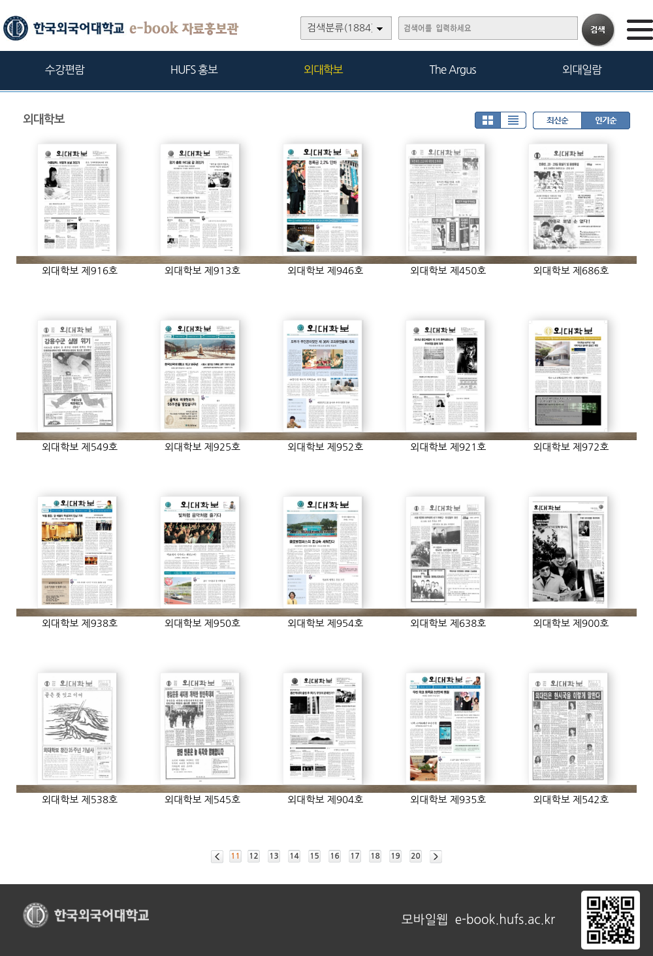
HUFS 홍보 (193, 69)
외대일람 (581, 69)
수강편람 (64, 69)
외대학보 (323, 69)
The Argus (453, 69)
